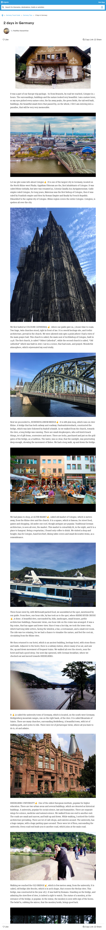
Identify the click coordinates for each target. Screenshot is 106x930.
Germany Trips (27, 15)
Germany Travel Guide (13, 15)
